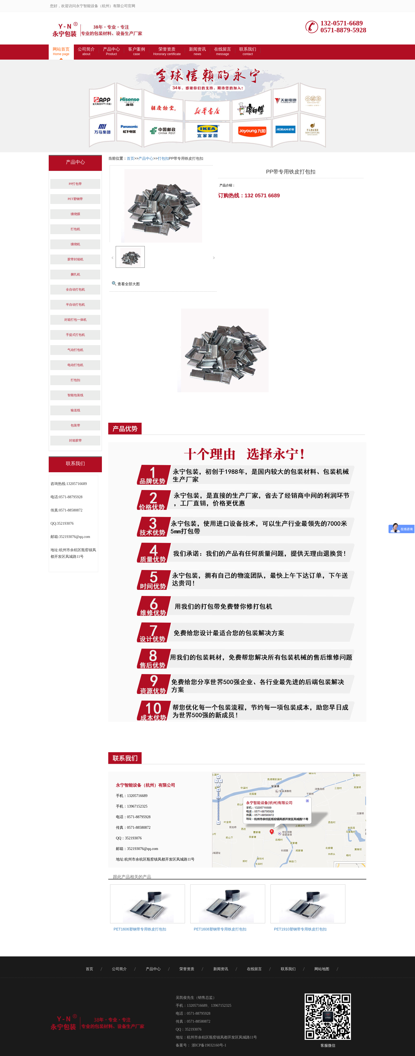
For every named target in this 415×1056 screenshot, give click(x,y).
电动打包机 (75, 365)
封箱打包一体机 (75, 320)
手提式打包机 (75, 335)
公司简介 (86, 51)
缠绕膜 (75, 214)
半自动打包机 (75, 304)
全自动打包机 (75, 289)
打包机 (75, 229)
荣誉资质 (167, 51)
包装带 (75, 425)
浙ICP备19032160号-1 (208, 1045)
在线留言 (222, 51)
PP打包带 (75, 184)
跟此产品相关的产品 (132, 877)
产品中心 (111, 51)
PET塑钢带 (75, 199)
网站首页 (61, 51)
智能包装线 (75, 395)
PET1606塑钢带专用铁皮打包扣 (140, 929)
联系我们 (247, 51)
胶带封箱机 (75, 259)
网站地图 (321, 969)
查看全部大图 (129, 284)
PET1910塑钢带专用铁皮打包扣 (300, 929)
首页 (130, 158)
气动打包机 (75, 350)
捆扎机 (75, 274)
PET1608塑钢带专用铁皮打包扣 (220, 929)
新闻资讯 (197, 51)
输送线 (75, 410)
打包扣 (163, 158)
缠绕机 (75, 244)
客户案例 (136, 51)
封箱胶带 (75, 440)
